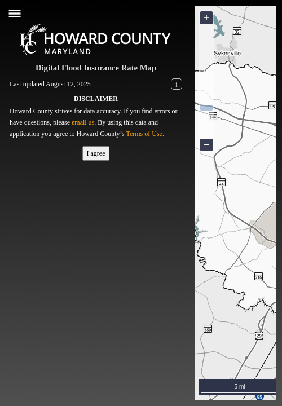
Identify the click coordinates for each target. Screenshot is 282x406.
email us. (84, 122)
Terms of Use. (145, 134)
